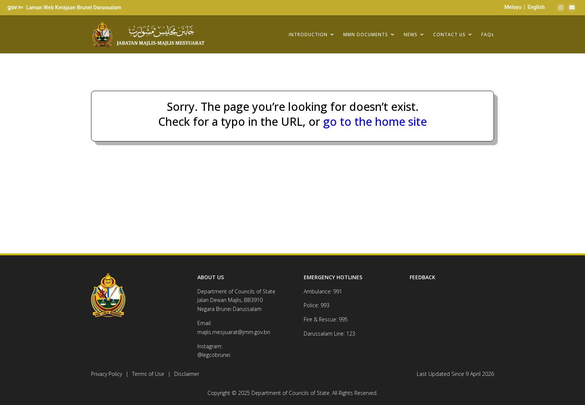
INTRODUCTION (308, 34)
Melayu (513, 7)
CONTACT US (449, 34)
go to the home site (373, 121)
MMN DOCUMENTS (365, 34)
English (536, 7)
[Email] (571, 7)
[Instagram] (560, 7)
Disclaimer (186, 373)
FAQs (487, 34)
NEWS (410, 34)
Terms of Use (148, 373)
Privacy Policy (106, 373)
